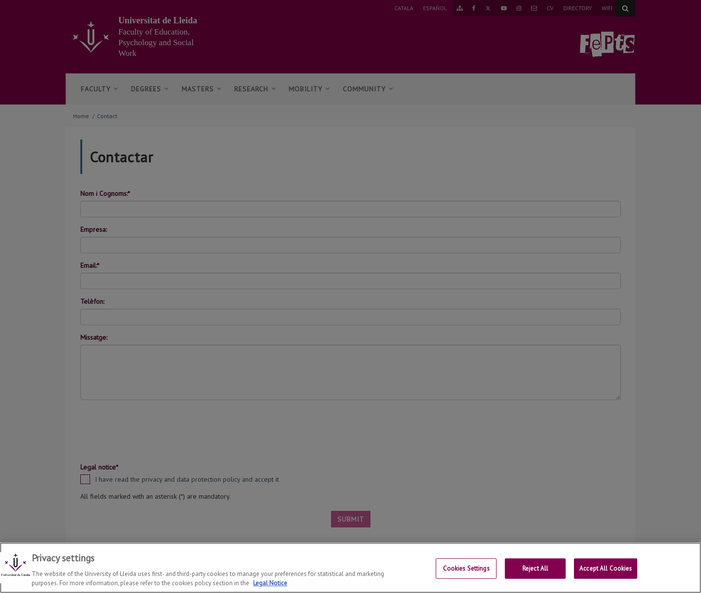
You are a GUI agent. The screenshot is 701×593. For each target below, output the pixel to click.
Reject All (535, 569)
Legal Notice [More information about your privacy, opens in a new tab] (270, 584)
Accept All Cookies (605, 569)
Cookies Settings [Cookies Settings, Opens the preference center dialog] (466, 569)
